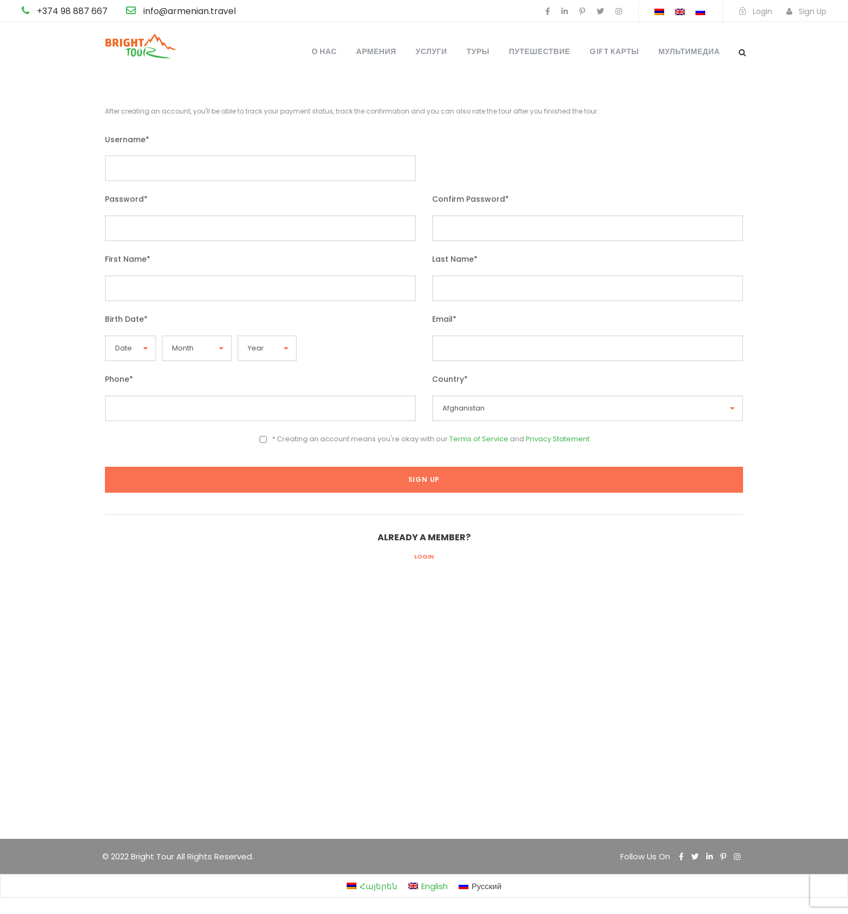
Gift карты (614, 51)
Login (424, 556)
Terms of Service (478, 439)
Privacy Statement (557, 439)
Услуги (431, 51)
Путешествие (539, 51)
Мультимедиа (689, 51)
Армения (376, 51)
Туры (478, 51)
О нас (324, 51)
